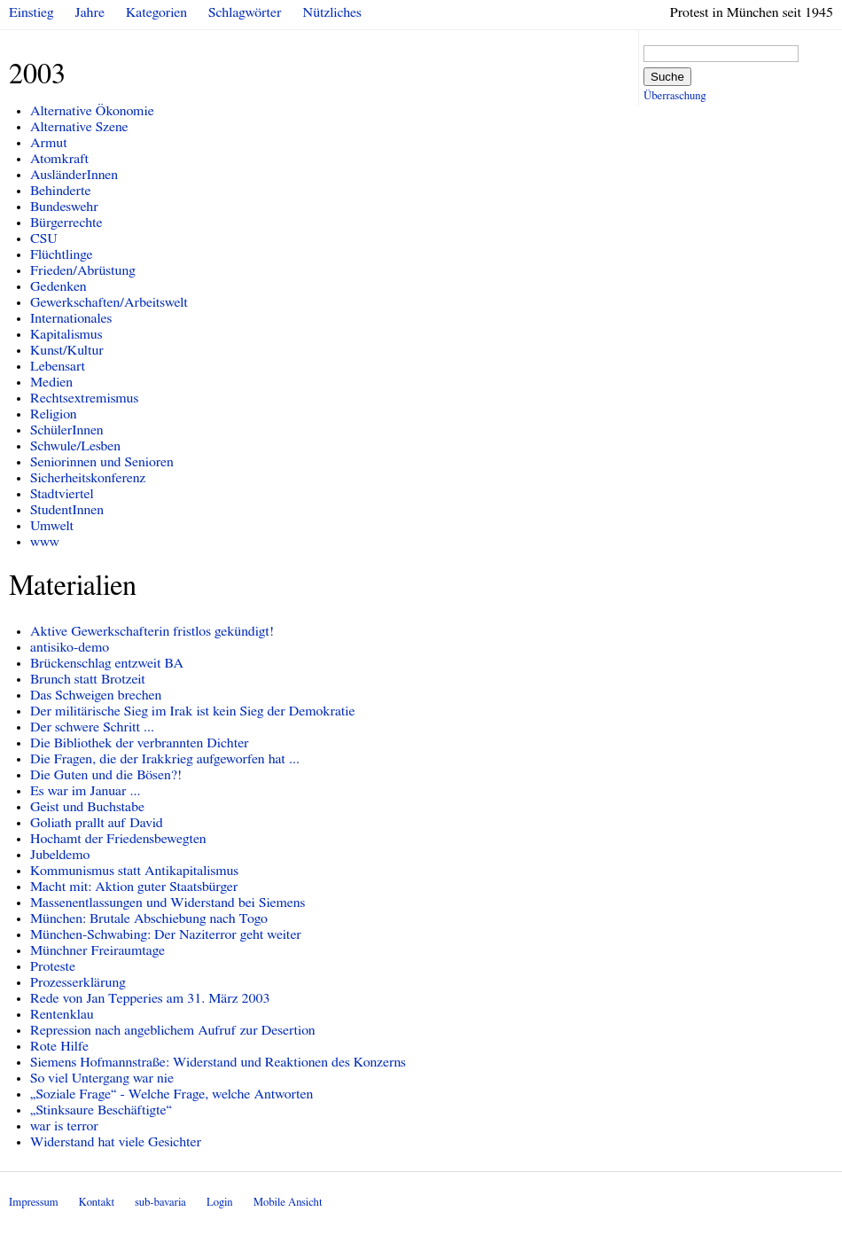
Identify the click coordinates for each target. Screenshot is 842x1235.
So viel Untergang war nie (102, 1078)
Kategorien (156, 12)
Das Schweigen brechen (95, 695)
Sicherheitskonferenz (87, 478)
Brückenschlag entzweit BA (106, 663)
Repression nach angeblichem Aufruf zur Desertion (173, 1030)
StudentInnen (67, 510)
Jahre (90, 12)
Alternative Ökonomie (92, 111)
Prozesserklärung (78, 982)
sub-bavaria (160, 1202)
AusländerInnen (74, 175)
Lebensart (57, 366)
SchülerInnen (67, 430)
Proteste (52, 966)
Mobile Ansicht (288, 1202)
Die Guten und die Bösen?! (106, 775)
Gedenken (58, 286)
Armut (48, 143)
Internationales (71, 318)
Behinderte (60, 191)
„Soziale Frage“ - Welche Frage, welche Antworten (171, 1094)
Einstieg (31, 12)
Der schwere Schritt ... (92, 727)
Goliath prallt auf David (96, 823)
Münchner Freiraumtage (97, 950)
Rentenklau (61, 1014)
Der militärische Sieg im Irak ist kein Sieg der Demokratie (192, 711)
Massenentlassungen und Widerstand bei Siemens (167, 902)
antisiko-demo (69, 647)
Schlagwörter (244, 12)
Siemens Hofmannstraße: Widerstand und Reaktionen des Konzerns (218, 1062)
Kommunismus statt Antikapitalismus (134, 871)
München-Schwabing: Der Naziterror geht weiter (165, 934)
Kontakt (96, 1202)
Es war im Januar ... (85, 791)
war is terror (64, 1126)
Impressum (33, 1202)
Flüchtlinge (61, 254)
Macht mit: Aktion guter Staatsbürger (134, 886)
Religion (53, 414)
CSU (44, 238)
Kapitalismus (66, 334)
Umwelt (52, 526)
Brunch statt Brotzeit (87, 679)
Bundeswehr (64, 206)
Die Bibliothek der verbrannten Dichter (139, 743)
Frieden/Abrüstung (83, 270)
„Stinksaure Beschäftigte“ (101, 1110)
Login (220, 1202)
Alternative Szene (79, 127)
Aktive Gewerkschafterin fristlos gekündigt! (152, 631)
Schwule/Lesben (75, 446)
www (44, 542)
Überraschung (674, 96)
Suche (667, 76)
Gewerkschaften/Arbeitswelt (109, 302)
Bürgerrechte (66, 222)
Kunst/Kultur (67, 350)
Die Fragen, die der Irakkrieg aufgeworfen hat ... (165, 759)
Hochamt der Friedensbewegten (118, 839)
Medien (51, 382)
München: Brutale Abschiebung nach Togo (149, 918)
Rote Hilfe (59, 1046)
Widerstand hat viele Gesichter (115, 1142)
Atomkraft (59, 159)
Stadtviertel (62, 494)
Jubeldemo (60, 855)
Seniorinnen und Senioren (102, 462)
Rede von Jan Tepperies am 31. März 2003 (149, 998)
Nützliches (332, 12)
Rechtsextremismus (84, 398)
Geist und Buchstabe (87, 807)
